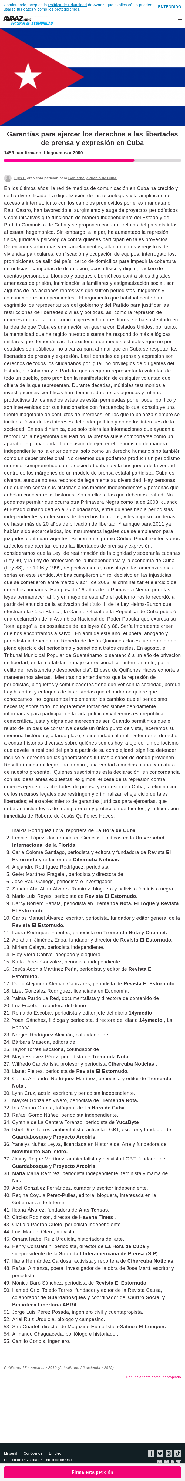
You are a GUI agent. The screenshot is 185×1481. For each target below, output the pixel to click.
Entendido (169, 7)
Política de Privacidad (67, 5)
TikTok (177, 1453)
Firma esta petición (92, 1472)
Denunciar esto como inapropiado (153, 1377)
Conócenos (32, 1453)
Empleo (55, 1453)
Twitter (160, 1453)
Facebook (151, 1453)
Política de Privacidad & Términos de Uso (38, 1460)
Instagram (169, 1453)
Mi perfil (10, 1453)
